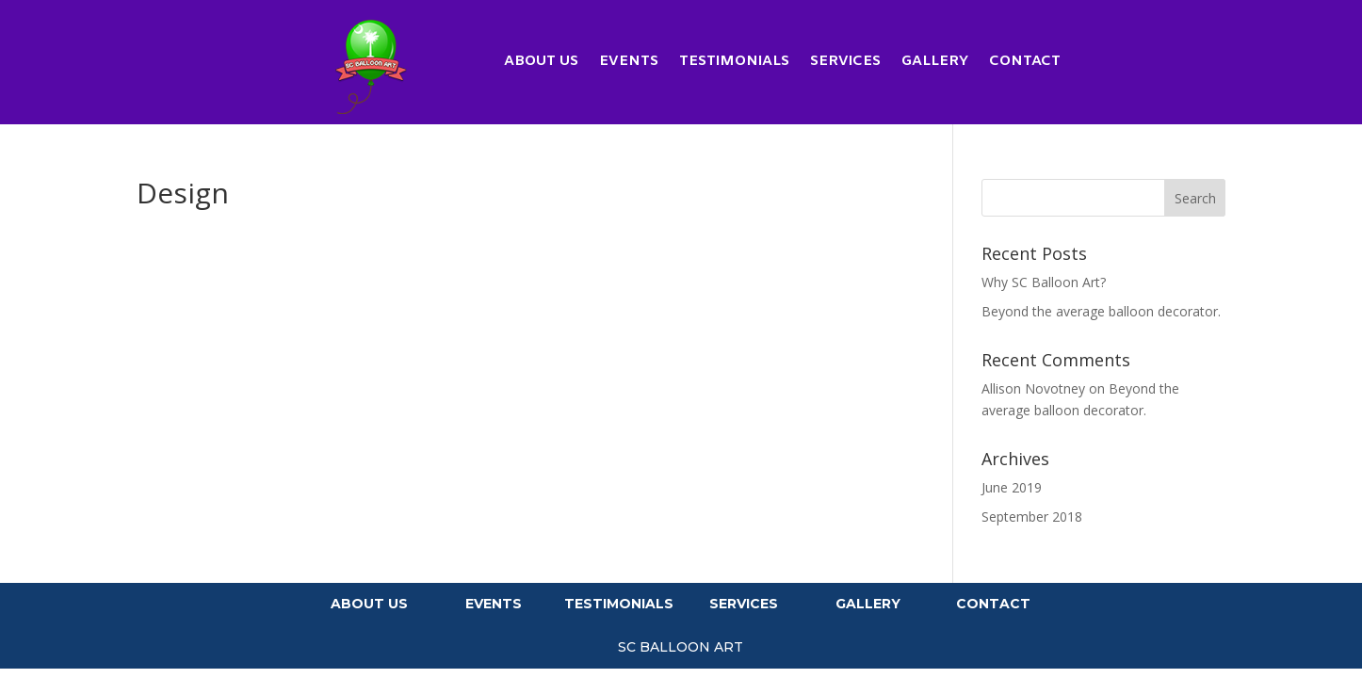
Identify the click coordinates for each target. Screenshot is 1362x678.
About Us (541, 63)
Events (628, 63)
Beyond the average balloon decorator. (1101, 311)
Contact (1025, 63)
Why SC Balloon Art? (1043, 282)
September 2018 (1031, 516)
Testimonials (734, 63)
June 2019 (1011, 487)
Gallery (934, 63)
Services (845, 63)
